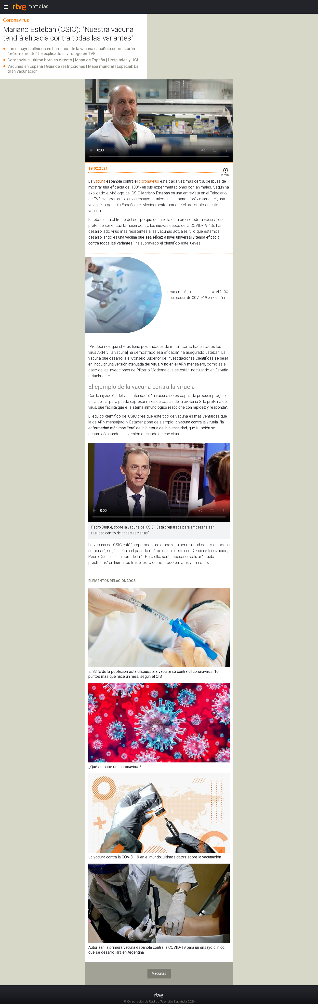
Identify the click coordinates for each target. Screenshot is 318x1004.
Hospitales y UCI (123, 59)
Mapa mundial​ (101, 66)
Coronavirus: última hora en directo (39, 59)
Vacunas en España (25, 66)
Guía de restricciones (65, 66)
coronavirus (149, 181)
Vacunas (159, 973)
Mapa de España (90, 59)
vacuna (99, 181)
